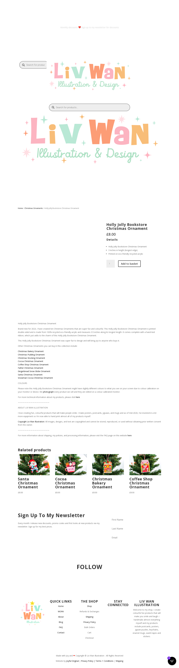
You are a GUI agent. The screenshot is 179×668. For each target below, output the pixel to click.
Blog (61, 622)
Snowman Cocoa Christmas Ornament (35, 378)
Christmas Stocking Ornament (31, 358)
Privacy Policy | (88, 661)
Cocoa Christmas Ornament (30, 361)
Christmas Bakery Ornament (31, 351)
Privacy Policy (89, 622)
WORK (61, 611)
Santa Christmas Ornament (30, 374)
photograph (48, 391)
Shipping (89, 616)
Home (20, 208)
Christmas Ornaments (33, 208)
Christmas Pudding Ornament (31, 354)
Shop (89, 606)
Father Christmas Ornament (30, 368)
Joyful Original (72, 661)
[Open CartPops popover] (172, 661)
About (61, 616)
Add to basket (129, 263)
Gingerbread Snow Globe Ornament (34, 371)
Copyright (22, 421)
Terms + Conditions (104, 661)
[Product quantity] (110, 264)
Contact (60, 632)
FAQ (61, 627)
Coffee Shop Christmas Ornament (33, 364)
